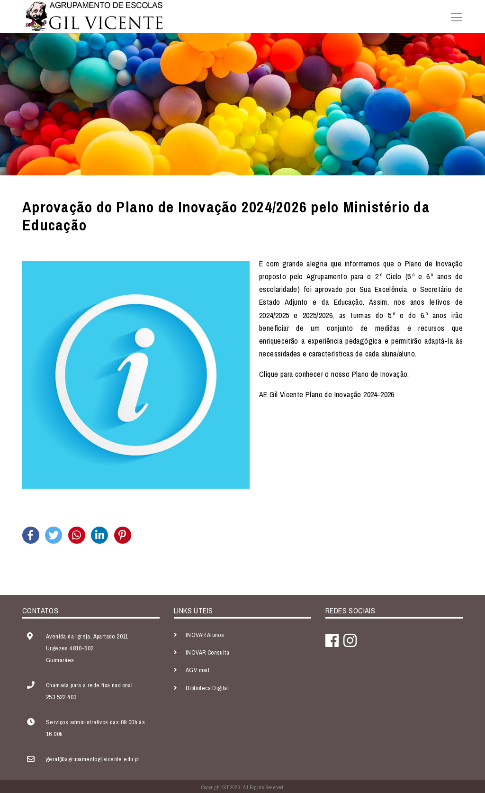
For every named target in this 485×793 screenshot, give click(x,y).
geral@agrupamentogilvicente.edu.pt (92, 759)
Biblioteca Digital (207, 688)
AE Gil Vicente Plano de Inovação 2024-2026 (327, 394)
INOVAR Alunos (205, 635)
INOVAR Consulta (207, 652)
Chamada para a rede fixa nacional (89, 685)
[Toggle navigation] (453, 16)
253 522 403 (61, 697)
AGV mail (197, 670)
